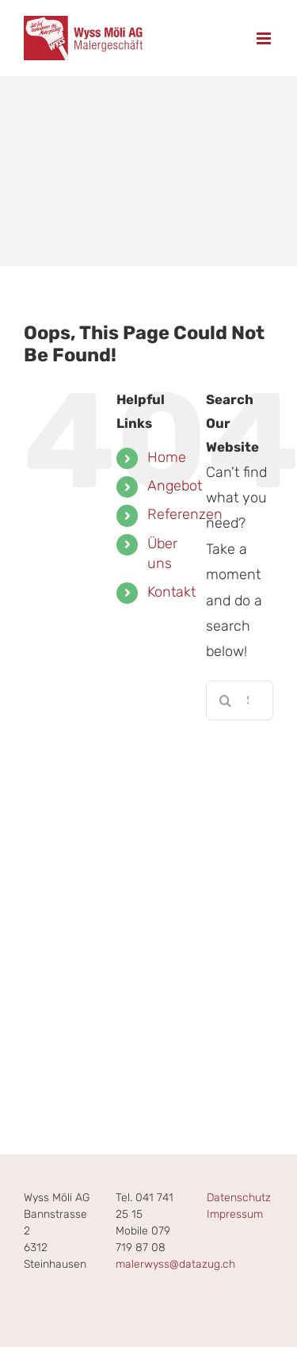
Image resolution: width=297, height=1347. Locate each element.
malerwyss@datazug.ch (175, 1264)
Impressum (235, 1214)
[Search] (226, 700)
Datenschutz (239, 1197)
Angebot (174, 485)
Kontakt (171, 592)
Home (166, 457)
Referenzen (185, 514)
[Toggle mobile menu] (265, 38)
